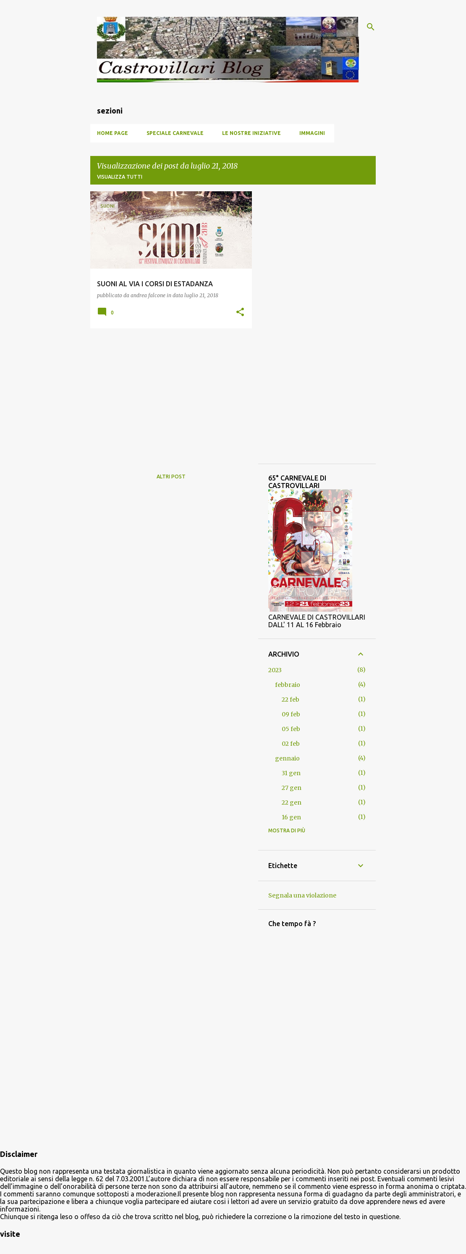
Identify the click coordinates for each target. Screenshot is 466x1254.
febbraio (287, 685)
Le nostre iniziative (251, 133)
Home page (112, 133)
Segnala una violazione (302, 895)
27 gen (291, 788)
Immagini (312, 133)
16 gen (291, 817)
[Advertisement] (168, 393)
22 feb (290, 699)
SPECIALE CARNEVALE (175, 133)
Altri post (171, 476)
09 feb (291, 714)
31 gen (291, 773)
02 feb (291, 743)
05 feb (291, 729)
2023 (275, 670)
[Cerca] (371, 27)
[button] (240, 312)
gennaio (287, 758)
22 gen (291, 802)
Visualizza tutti (119, 177)
